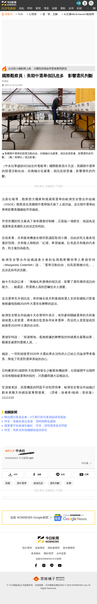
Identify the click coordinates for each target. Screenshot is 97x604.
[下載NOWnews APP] (84, 3)
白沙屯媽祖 (9, 8)
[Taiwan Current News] (78, 3)
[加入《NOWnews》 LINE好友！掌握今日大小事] (60, 474)
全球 (71, 8)
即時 (29, 8)
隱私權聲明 (54, 548)
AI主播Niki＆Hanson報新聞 (79, 14)
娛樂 (54, 8)
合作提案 (61, 553)
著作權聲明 (69, 548)
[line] (52, 565)
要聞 (38, 8)
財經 (79, 8)
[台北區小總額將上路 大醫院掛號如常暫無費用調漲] (51, 68)
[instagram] (44, 565)
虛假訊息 (38, 483)
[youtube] (60, 565)
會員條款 (36, 553)
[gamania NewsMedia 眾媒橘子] (48, 578)
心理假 (33, 14)
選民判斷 (55, 483)
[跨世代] (7, 14)
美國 (7, 483)
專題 (46, 8)
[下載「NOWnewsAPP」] (13, 474)
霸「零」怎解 (50, 14)
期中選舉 (22, 483)
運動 (62, 8)
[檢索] (91, 3)
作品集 (87, 463)
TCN (20, 14)
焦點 (21, 8)
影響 (69, 483)
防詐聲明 (27, 548)
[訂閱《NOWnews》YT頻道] (84, 474)
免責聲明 (40, 548)
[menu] (94, 8)
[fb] (36, 565)
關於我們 (48, 553)
